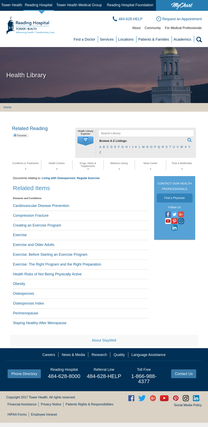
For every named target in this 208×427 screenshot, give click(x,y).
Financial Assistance (22, 404)
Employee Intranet (44, 414)
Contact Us (184, 374)
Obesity (19, 284)
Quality (119, 355)
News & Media (73, 355)
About (136, 28)
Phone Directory (24, 374)
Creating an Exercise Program (37, 225)
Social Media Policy (188, 405)
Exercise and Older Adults (33, 245)
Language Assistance (149, 355)
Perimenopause (25, 313)
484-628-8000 (64, 376)
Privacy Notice (51, 404)
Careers (48, 355)
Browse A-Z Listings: (113, 140)
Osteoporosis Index (28, 303)
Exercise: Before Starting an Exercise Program (50, 255)
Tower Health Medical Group (79, 5)
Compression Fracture (31, 216)
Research (99, 355)
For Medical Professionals (183, 28)
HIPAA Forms (17, 414)
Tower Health (11, 5)
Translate (22, 135)
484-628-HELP (104, 376)
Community (153, 28)
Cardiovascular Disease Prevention (41, 206)
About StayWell (104, 340)
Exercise (20, 235)
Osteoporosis (23, 294)
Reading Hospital (38, 5)
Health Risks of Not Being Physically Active (47, 274)
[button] (85, 141)
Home (7, 107)
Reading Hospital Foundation (130, 5)
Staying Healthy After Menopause (39, 323)
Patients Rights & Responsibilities (89, 404)
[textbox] (144, 133)
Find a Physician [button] (174, 197)
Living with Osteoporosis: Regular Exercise (70, 178)
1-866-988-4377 (144, 378)
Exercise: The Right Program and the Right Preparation (57, 264)
